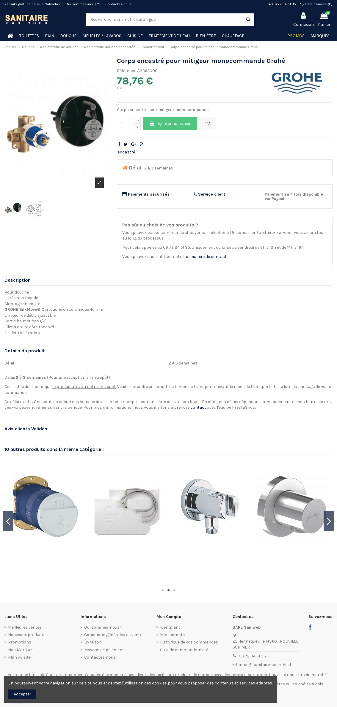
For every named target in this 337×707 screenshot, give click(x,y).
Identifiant (170, 627)
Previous (8, 521)
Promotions (19, 642)
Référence (126, 70)
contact (198, 407)
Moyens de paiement (104, 649)
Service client (209, 194)
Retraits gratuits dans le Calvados (32, 4)
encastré (126, 152)
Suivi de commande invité (184, 649)
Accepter (22, 694)
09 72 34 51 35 (282, 4)
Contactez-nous (118, 4)
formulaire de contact (205, 256)
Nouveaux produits (26, 634)
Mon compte (172, 634)
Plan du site (19, 657)
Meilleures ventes (25, 627)
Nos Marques (21, 649)
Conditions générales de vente (113, 634)
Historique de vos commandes (189, 642)
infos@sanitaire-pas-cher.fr (266, 664)
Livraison (93, 642)
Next (329, 521)
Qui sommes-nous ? (82, 4)
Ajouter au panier (170, 123)
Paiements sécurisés (146, 194)
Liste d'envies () (316, 4)
